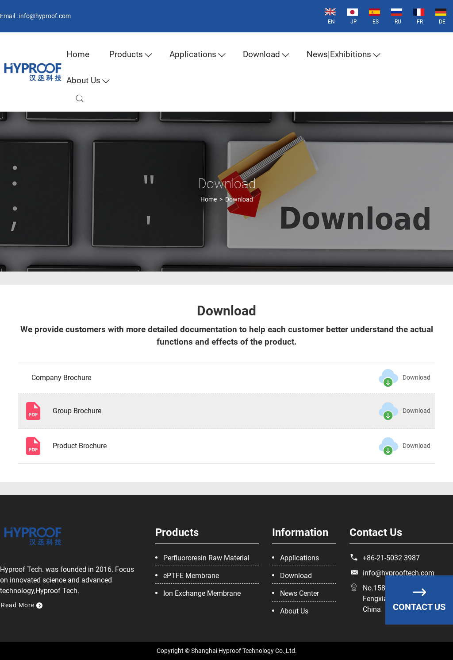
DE (440, 16)
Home (77, 54)
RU (396, 16)
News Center (299, 593)
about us (83, 80)
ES (374, 16)
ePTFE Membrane (191, 575)
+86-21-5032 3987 (391, 558)
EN (330, 16)
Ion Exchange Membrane (202, 593)
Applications (192, 54)
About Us (294, 611)
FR (418, 16)
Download (261, 54)
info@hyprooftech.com (398, 573)
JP (352, 16)
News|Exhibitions (339, 54)
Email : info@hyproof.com (35, 15)
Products (126, 54)
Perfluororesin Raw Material (206, 558)
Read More (21, 605)
